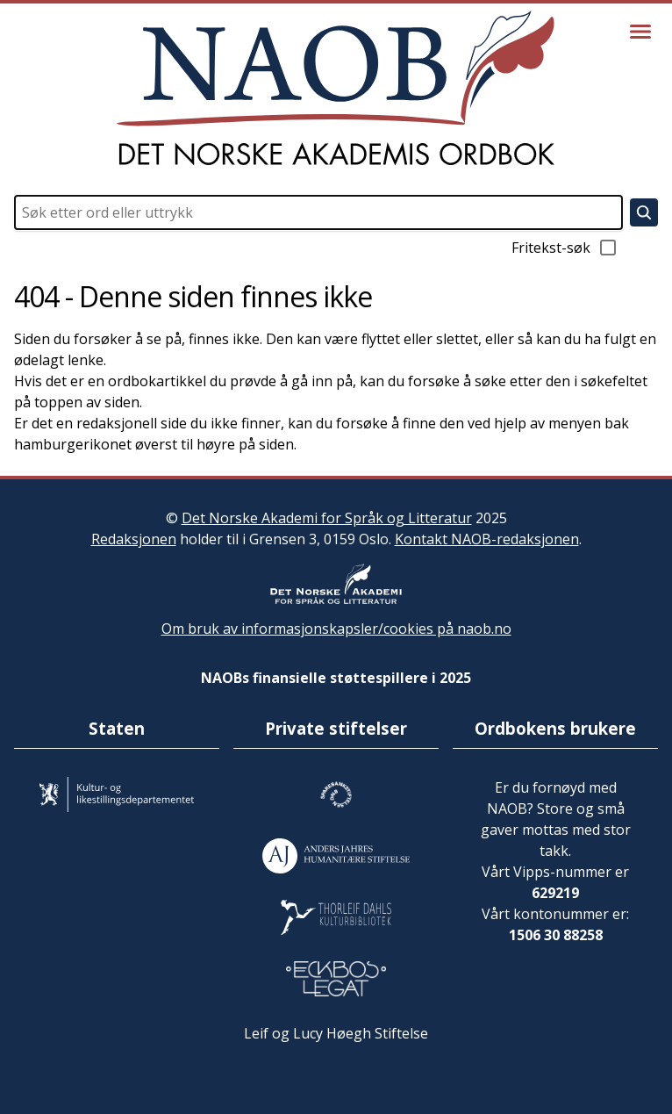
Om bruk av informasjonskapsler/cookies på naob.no (336, 628)
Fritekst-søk (564, 247)
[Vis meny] (640, 31)
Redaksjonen (133, 539)
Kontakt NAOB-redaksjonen (487, 539)
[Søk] (644, 212)
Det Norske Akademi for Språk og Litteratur (327, 518)
